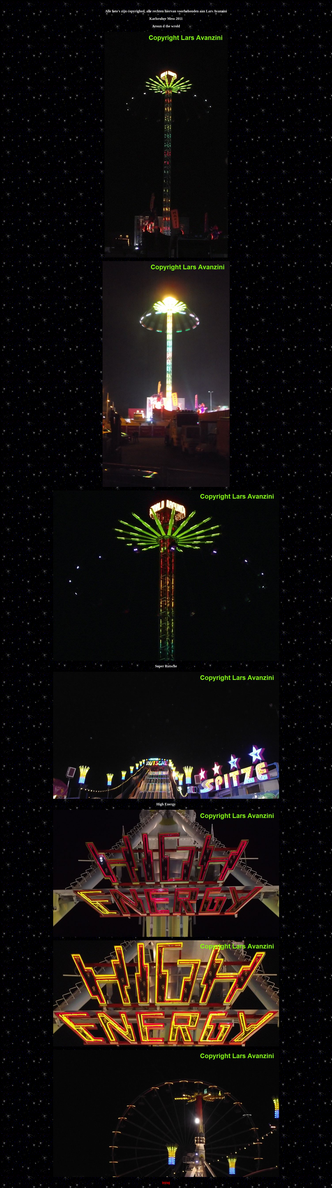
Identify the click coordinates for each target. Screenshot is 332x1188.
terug (166, 1182)
